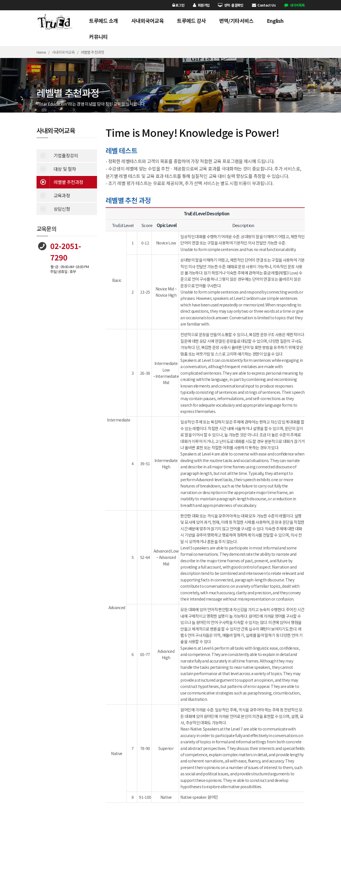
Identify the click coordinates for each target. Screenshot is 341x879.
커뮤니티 (98, 36)
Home (41, 52)
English (275, 20)
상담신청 (53, 208)
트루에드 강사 (191, 20)
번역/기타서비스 (236, 20)
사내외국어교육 (147, 20)
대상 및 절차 (56, 168)
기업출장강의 (57, 155)
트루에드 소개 (103, 20)
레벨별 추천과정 (60, 181)
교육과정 (53, 195)
